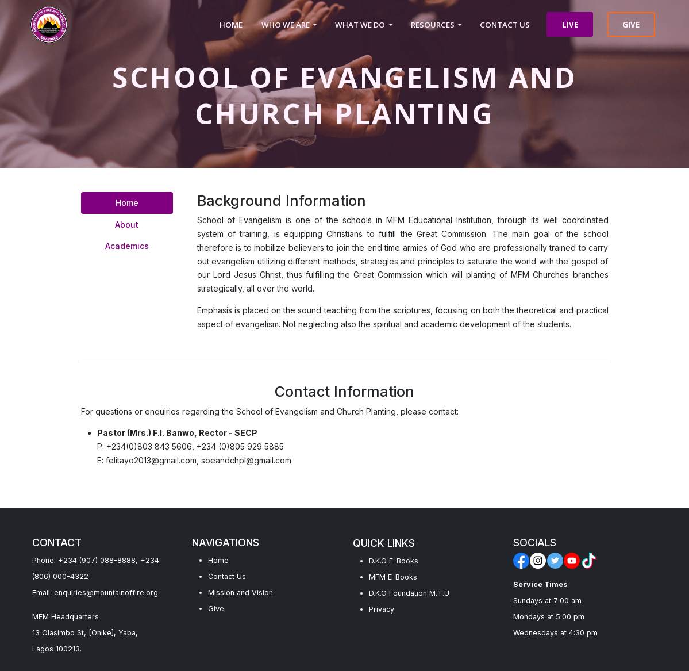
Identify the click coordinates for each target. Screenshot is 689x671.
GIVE (631, 25)
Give (216, 608)
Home (218, 560)
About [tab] (126, 224)
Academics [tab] (127, 246)
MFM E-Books (393, 577)
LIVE (570, 25)
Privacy (381, 609)
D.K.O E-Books (393, 561)
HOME (231, 25)
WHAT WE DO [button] (361, 25)
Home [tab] (127, 203)
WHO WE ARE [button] (286, 25)
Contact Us (227, 576)
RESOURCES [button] (433, 25)
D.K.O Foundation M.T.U (409, 593)
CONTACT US (505, 25)
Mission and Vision (240, 592)
